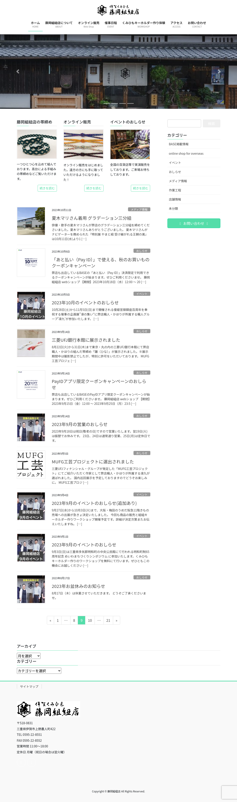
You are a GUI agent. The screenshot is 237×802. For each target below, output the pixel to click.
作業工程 (175, 190)
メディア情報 (139, 209)
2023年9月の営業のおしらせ (80, 424)
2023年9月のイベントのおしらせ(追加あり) (94, 503)
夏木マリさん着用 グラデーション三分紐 (92, 218)
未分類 (173, 208)
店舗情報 (175, 199)
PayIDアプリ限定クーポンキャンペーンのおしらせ (99, 384)
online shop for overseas (186, 153)
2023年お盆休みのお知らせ (78, 586)
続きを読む (47, 188)
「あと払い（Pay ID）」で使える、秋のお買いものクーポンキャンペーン (101, 262)
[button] (17, 71)
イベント (141, 294)
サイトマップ (29, 686)
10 (90, 621)
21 (108, 621)
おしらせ (141, 251)
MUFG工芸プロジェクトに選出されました (93, 461)
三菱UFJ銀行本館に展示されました (86, 340)
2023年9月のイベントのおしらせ (84, 544)
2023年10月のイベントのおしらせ (85, 302)
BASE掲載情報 (179, 144)
